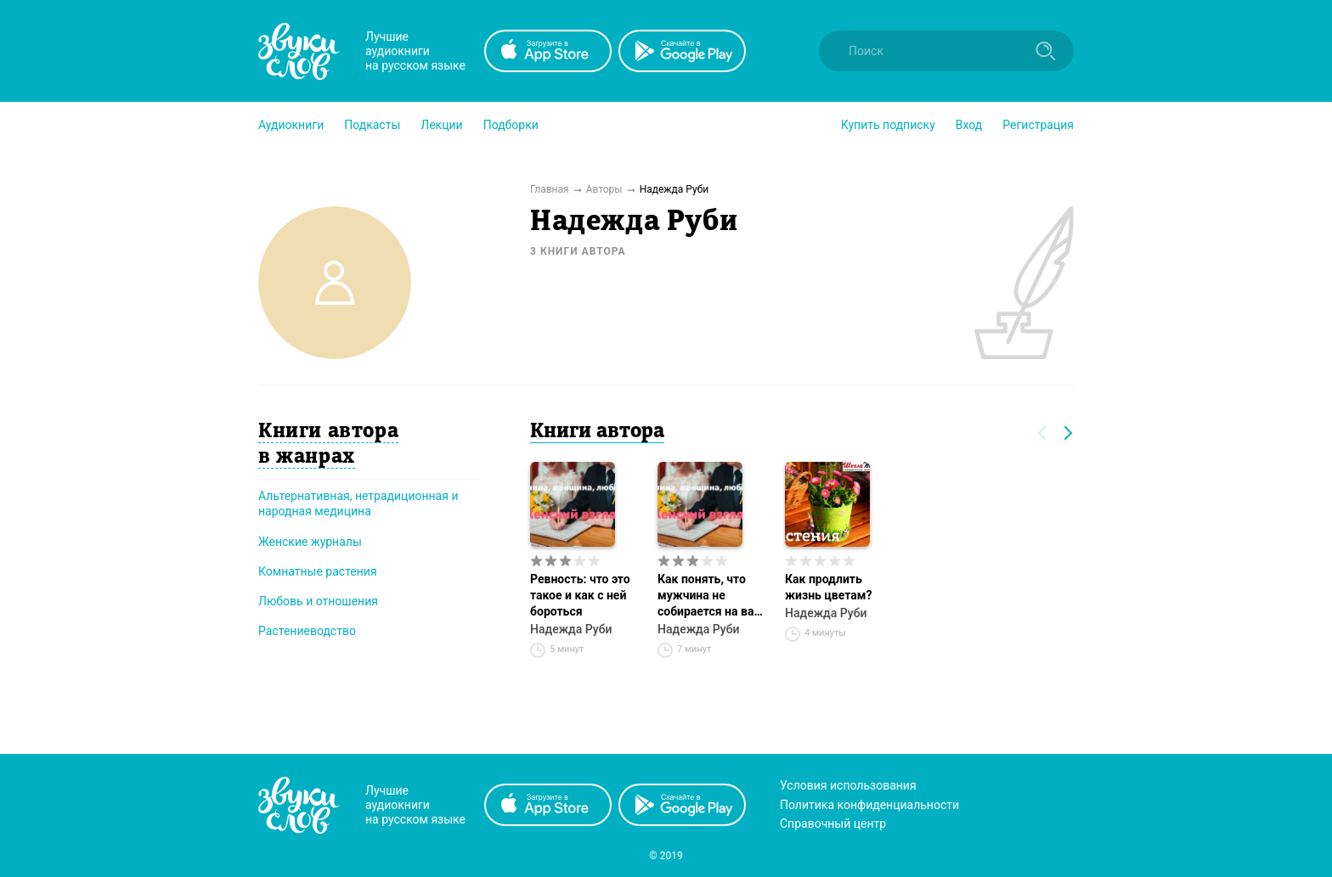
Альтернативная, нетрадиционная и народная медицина (358, 503)
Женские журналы (310, 541)
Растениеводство (307, 631)
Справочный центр (833, 823)
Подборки (511, 125)
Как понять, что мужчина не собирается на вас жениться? (709, 596)
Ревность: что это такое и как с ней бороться (580, 595)
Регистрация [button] (1038, 125)
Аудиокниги (291, 125)
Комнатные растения (317, 571)
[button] (291, 124)
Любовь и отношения (318, 601)
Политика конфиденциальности (869, 805)
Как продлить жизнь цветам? (828, 587)
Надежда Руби (571, 629)
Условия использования (848, 785)
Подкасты (372, 125)
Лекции (441, 125)
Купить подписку (888, 125)
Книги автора (597, 432)
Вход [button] (969, 125)
